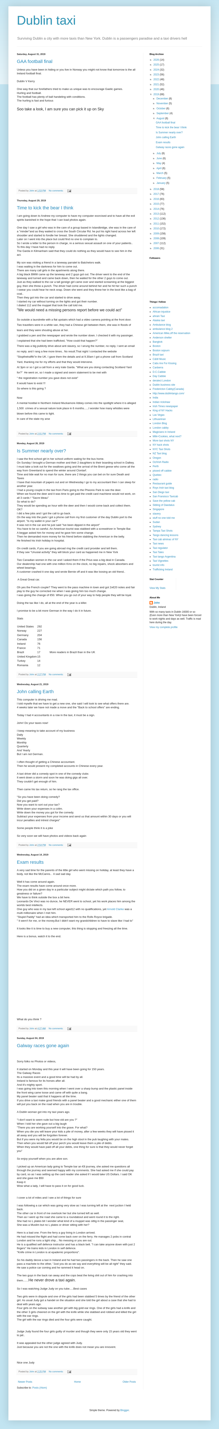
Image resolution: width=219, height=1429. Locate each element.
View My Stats (158, 588)
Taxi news (158, 543)
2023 (157, 74)
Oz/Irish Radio (161, 462)
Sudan (156, 522)
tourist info (158, 565)
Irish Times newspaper (165, 406)
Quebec (157, 474)
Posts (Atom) (39, 1387)
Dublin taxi (46, 20)
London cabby (160, 427)
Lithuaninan (159, 419)
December (162, 98)
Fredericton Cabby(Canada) (168, 389)
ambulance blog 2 (163, 329)
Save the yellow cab (164, 500)
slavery (157, 513)
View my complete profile (164, 627)
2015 (157, 203)
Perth (156, 466)
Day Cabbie (159, 376)
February (161, 177)
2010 (157, 228)
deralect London (162, 380)
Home (77, 1381)
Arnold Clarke (116, 909)
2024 (157, 69)
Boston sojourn (161, 350)
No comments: (56, 190)
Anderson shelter (162, 337)
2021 (157, 84)
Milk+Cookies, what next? (167, 436)
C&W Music (159, 359)
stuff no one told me (164, 517)
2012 (157, 218)
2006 (157, 248)
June (159, 158)
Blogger (124, 1410)
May (159, 163)
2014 (157, 208)
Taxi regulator (160, 548)
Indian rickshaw (161, 402)
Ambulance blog (162, 324)
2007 (157, 243)
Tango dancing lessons (165, 535)
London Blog (160, 423)
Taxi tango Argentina (164, 556)
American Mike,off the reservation (171, 333)
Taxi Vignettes (160, 560)
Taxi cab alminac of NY (165, 539)
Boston (156, 346)
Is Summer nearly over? (41, 450)
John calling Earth (35, 691)
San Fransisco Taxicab (165, 496)
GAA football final (34, 61)
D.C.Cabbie (159, 371)
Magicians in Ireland (164, 431)
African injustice (161, 311)
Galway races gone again (43, 1045)
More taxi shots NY (163, 440)
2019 (157, 94)
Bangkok (158, 341)
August (160, 118)
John (157, 602)
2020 (157, 89)
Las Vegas (158, 414)
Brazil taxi (158, 354)
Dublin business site (164, 384)
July (159, 153)
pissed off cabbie (162, 470)
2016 (157, 199)
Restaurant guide (162, 483)
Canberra (158, 367)
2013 (157, 213)
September (163, 113)
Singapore (158, 509)
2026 (157, 59)
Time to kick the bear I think (45, 207)
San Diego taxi (161, 492)
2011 (157, 223)
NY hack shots (161, 444)
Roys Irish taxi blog (163, 487)
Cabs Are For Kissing (164, 363)
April (159, 168)
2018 (157, 189)
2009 (157, 233)
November (162, 103)
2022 (157, 79)
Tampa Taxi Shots (163, 530)
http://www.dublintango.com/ (168, 393)
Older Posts (129, 1381)
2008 (157, 238)
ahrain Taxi (159, 316)
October (161, 108)
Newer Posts (25, 1381)
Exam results (30, 862)
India (155, 397)
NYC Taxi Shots (161, 449)
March (160, 173)
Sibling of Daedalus (163, 505)
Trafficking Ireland (163, 569)
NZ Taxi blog (160, 453)
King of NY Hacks (162, 410)
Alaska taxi (159, 320)
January (161, 183)
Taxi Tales (158, 552)
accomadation (160, 307)
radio (155, 479)
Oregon (157, 457)
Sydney (157, 526)
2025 (157, 64)
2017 (157, 193)
